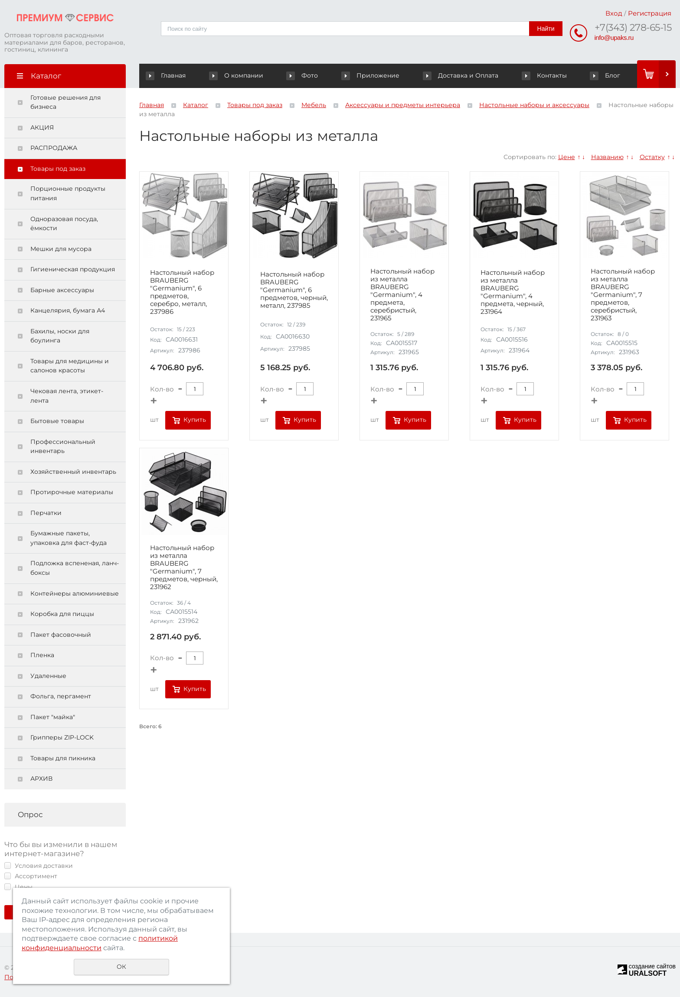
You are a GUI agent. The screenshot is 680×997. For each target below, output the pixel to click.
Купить (194, 420)
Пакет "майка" (52, 717)
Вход (613, 13)
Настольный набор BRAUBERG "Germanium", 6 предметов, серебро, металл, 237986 (182, 292)
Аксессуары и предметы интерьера (402, 105)
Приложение (371, 75)
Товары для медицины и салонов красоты (69, 366)
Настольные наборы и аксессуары (534, 105)
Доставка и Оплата (461, 75)
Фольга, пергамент (60, 696)
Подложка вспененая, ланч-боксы (74, 568)
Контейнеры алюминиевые (74, 593)
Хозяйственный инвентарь (73, 472)
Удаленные (48, 676)
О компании (237, 75)
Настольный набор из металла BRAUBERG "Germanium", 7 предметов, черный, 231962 (184, 567)
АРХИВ (41, 778)
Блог (605, 75)
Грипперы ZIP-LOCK (62, 737)
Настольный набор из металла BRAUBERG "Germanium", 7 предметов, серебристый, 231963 (623, 294)
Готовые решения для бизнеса (65, 102)
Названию (607, 157)
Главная (167, 75)
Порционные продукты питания (67, 193)
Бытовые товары (57, 421)
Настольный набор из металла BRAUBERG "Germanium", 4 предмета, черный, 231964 (513, 292)
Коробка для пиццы (62, 614)
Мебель (313, 105)
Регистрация (649, 13)
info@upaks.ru (614, 37)
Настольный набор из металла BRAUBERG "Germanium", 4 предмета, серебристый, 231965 (402, 294)
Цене (566, 157)
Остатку (652, 157)
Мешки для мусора (61, 249)
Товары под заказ (57, 169)
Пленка (42, 655)
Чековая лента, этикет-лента (66, 395)
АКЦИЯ (42, 127)
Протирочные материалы (71, 492)
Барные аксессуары (62, 290)
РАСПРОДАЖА (53, 148)
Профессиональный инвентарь (62, 446)
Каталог (195, 105)
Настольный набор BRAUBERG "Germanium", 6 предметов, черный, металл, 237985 (294, 290)
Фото (303, 75)
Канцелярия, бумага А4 (67, 310)
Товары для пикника (62, 758)
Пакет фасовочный (60, 635)
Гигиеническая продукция (72, 269)
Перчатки (46, 513)
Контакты (544, 75)
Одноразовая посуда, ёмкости (64, 223)
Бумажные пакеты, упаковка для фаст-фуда (68, 538)
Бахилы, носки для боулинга (59, 336)
